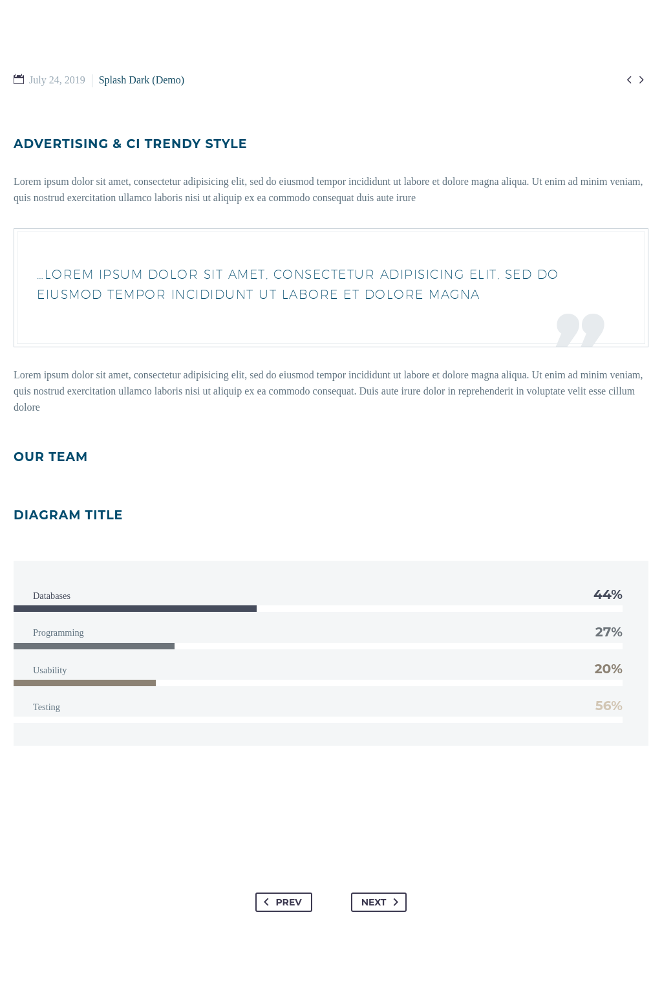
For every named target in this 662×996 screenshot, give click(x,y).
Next (382, 902)
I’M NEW (153, 64)
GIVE (473, 64)
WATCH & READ (328, 64)
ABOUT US (414, 64)
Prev (280, 902)
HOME (95, 64)
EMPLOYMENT (541, 64)
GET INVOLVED (232, 64)
